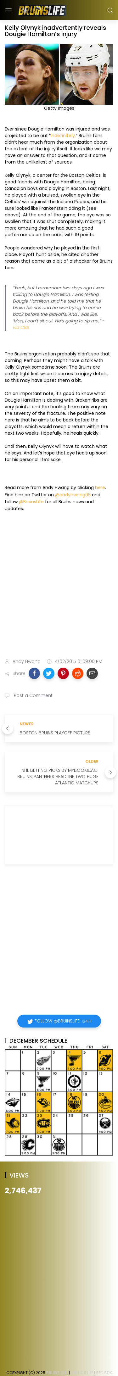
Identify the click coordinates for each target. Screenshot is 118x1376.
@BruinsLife (31, 502)
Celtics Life (82, 1372)
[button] (34, 673)
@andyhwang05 (73, 495)
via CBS (21, 327)
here (100, 487)
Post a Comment (33, 695)
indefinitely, (63, 135)
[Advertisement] (59, 586)
